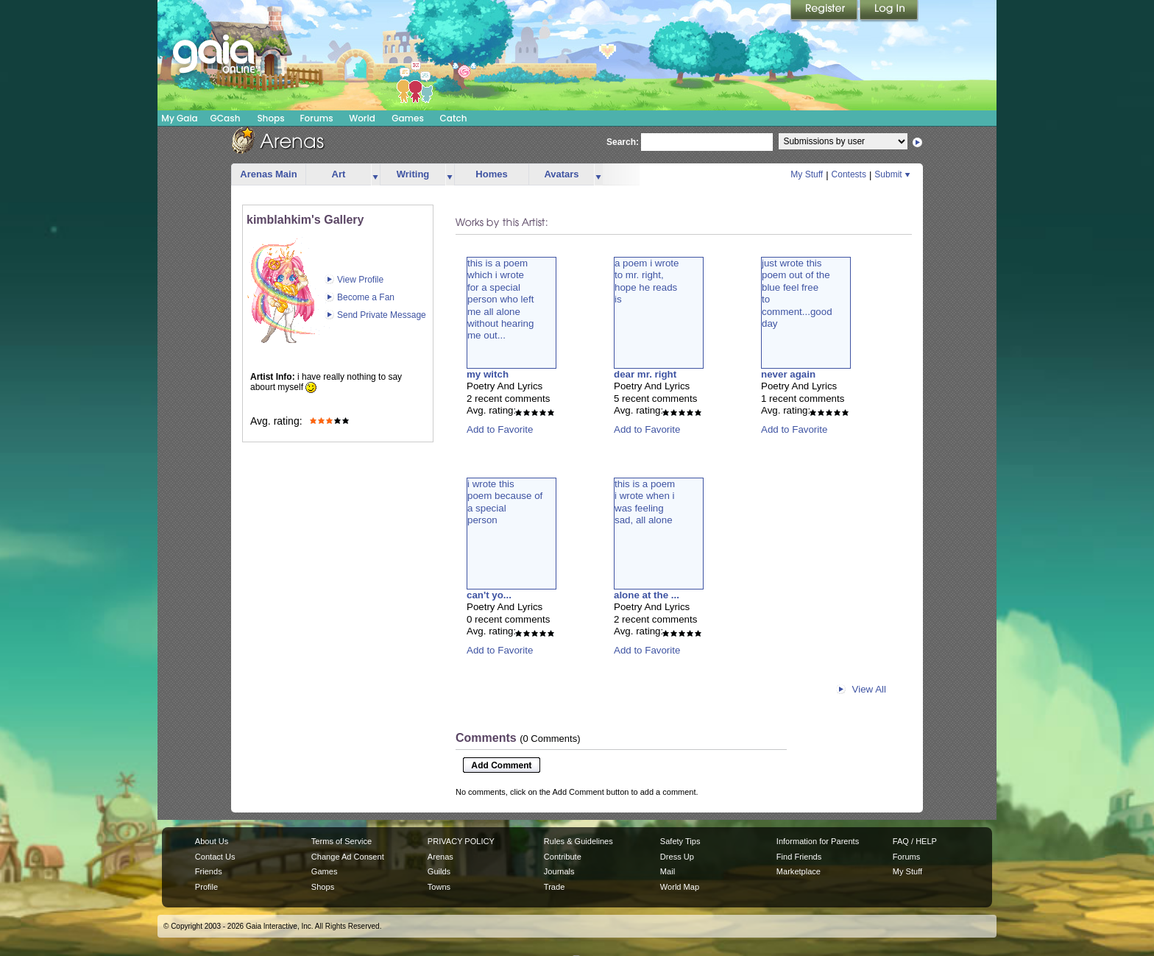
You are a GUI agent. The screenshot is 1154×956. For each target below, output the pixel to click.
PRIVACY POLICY (461, 841)
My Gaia (179, 118)
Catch (453, 118)
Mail (667, 871)
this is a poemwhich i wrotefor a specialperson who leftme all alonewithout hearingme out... (500, 299)
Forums (316, 118)
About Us (211, 841)
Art (339, 174)
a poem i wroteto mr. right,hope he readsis (647, 281)
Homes (491, 174)
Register (825, 11)
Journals (559, 871)
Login (889, 11)
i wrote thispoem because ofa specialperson (504, 501)
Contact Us (215, 856)
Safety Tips (680, 841)
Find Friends (798, 856)
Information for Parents (817, 841)
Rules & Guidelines (578, 841)
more (375, 174)
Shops (270, 118)
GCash (225, 118)
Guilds (439, 871)
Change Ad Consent (347, 856)
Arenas (440, 856)
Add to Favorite (500, 429)
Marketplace (798, 871)
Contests (849, 174)
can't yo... (489, 595)
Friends (208, 871)
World (362, 118)
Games (408, 118)
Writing (413, 174)
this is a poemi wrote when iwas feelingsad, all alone (645, 501)
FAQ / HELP (915, 841)
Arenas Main (268, 174)
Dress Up (677, 856)
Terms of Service (341, 841)
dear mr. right (645, 374)
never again (788, 374)
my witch (488, 374)
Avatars (561, 174)
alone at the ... (646, 595)
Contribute (562, 856)
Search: (622, 142)
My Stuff (806, 174)
